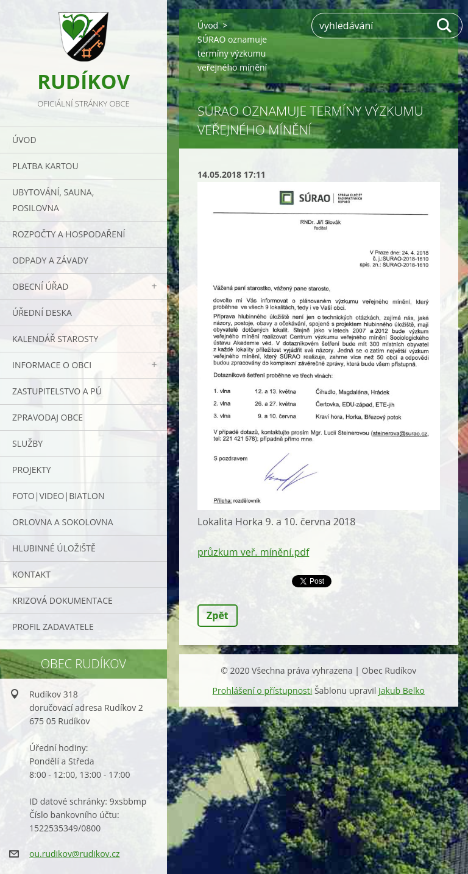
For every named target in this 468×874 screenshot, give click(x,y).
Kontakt (31, 574)
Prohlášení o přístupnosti (263, 690)
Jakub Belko (401, 690)
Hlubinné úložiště (54, 548)
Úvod (24, 139)
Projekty (31, 469)
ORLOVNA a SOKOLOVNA (62, 522)
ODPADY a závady (50, 260)
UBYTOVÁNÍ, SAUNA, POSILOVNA (53, 200)
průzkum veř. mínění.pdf (253, 552)
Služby (27, 443)
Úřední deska (42, 312)
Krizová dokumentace (62, 600)
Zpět (218, 615)
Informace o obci (51, 365)
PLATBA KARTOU (45, 166)
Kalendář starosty (55, 338)
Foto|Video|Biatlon (58, 496)
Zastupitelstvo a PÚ (57, 391)
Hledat (445, 25)
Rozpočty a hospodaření (68, 234)
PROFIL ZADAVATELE (53, 626)
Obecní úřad (40, 286)
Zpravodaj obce (47, 417)
